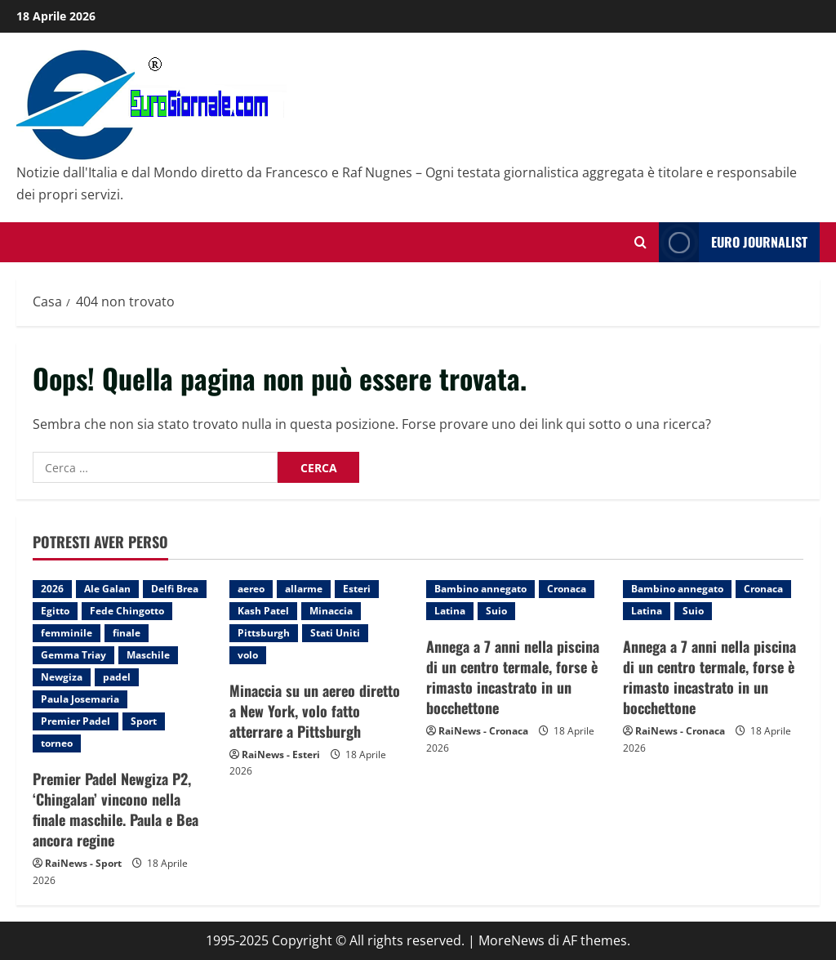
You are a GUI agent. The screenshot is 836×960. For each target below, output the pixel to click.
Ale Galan (107, 589)
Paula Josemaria (80, 699)
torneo (57, 743)
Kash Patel (263, 611)
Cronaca (566, 589)
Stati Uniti (335, 633)
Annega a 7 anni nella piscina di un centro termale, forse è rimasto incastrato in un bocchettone (512, 677)
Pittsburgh (264, 633)
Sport (144, 721)
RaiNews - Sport (83, 863)
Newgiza (61, 677)
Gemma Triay (73, 655)
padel (117, 677)
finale (126, 633)
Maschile (148, 655)
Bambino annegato (480, 589)
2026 (52, 589)
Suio (496, 611)
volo (248, 655)
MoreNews (511, 940)
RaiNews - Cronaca (483, 731)
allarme (303, 589)
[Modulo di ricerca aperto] (640, 242)
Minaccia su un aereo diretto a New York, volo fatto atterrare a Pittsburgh (314, 711)
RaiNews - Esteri (281, 754)
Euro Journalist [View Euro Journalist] (733, 242)
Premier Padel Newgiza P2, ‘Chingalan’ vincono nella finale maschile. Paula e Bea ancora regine (115, 809)
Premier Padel (75, 721)
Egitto (55, 611)
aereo (251, 589)
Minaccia (331, 611)
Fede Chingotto (127, 611)
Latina (449, 611)
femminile (66, 633)
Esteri (357, 589)
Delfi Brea (174, 589)
